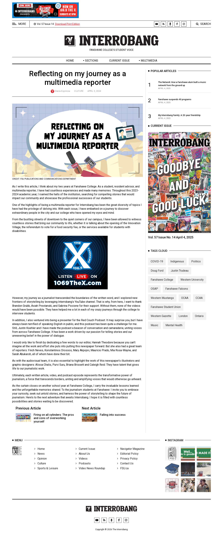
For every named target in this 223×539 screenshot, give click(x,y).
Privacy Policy (127, 462)
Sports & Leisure (46, 472)
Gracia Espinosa (62, 91)
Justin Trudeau (180, 273)
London (183, 319)
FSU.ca (123, 472)
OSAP (154, 291)
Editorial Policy (128, 458)
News (39, 458)
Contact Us (125, 467)
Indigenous (177, 264)
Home (70, 60)
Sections (91, 60)
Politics (196, 264)
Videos (81, 462)
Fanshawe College (162, 282)
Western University (192, 282)
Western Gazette (161, 319)
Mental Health (174, 328)
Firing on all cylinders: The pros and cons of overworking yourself (54, 418)
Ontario (199, 319)
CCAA (199, 301)
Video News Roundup (90, 472)
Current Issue (119, 60)
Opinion (40, 462)
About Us (83, 458)
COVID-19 (157, 264)
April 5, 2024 (94, 91)
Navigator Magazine (131, 453)
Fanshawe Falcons (176, 291)
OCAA (184, 301)
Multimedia (149, 60)
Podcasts (83, 467)
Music (154, 328)
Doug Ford (157, 273)
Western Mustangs (162, 301)
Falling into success (113, 414)
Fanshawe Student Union (166, 310)
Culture (78, 91)
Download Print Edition (67, 24)
